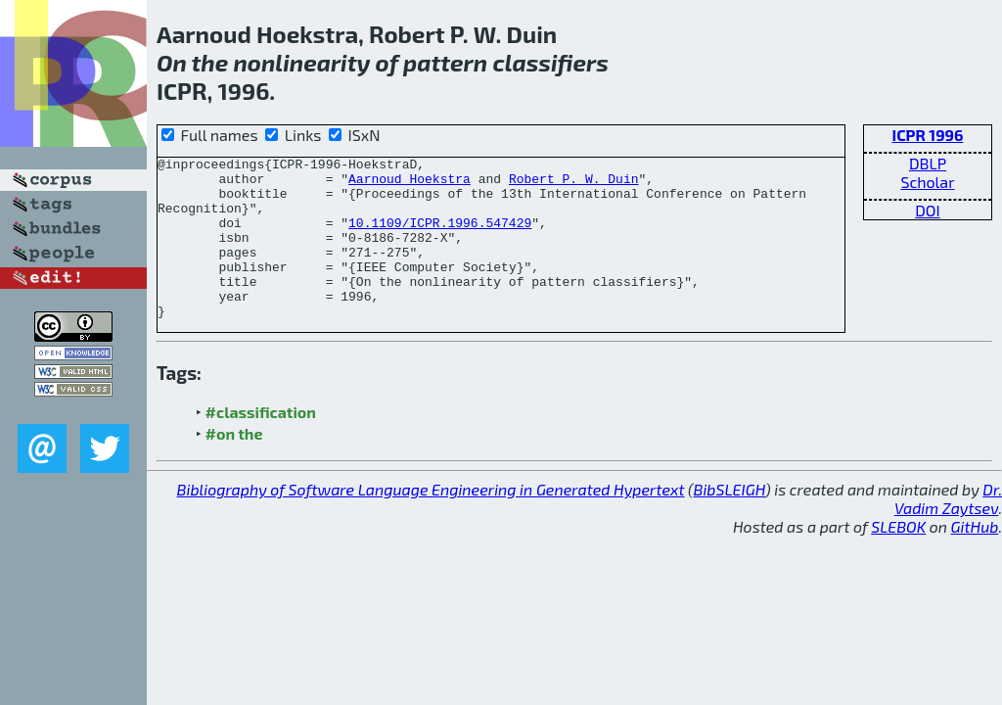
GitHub (975, 558)
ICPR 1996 (927, 134)
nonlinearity (301, 62)
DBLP (927, 163)
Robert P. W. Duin (574, 184)
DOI (927, 210)
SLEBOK (898, 558)
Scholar (927, 181)
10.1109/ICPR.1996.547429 (439, 237)
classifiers (550, 62)
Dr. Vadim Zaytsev (948, 530)
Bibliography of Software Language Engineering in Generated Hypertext (431, 521)
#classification (260, 444)
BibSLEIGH (729, 521)
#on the (234, 465)
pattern (445, 62)
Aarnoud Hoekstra (409, 184)
